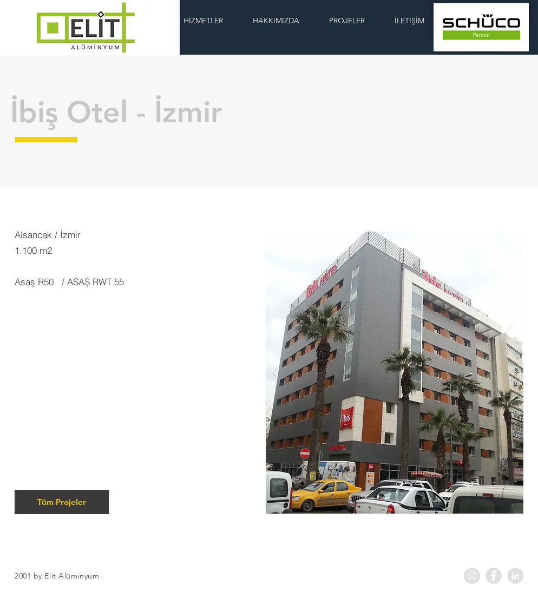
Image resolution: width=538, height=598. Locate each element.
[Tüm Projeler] (62, 502)
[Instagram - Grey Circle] (472, 576)
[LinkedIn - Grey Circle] (515, 576)
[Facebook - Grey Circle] (493, 576)
